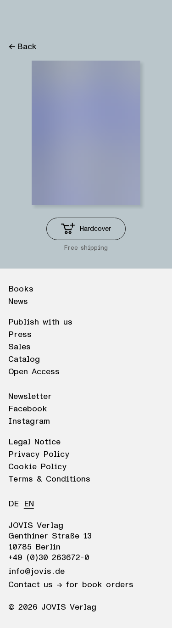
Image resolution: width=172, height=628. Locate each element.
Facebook (27, 409)
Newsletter (30, 396)
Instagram (29, 421)
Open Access (34, 372)
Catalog (24, 359)
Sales (19, 347)
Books (20, 289)
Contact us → (35, 585)
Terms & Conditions (49, 479)
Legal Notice (34, 442)
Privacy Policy (38, 454)
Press (20, 335)
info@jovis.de (36, 571)
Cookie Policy (37, 467)
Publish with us (40, 322)
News (18, 301)
